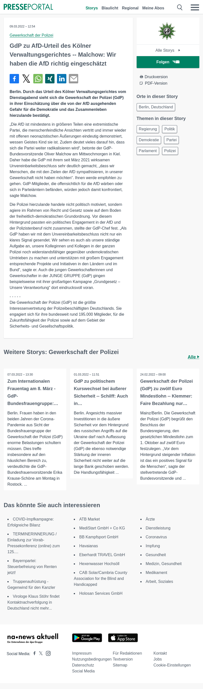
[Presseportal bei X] (39, 654)
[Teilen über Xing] (50, 78)
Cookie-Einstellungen (172, 665)
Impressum (82, 653)
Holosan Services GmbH (100, 593)
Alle (193, 357)
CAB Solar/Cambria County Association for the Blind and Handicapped (100, 578)
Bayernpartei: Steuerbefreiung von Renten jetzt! (32, 567)
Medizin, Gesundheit (164, 564)
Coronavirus (156, 537)
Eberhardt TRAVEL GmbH (102, 555)
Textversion (123, 659)
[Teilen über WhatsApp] (38, 78)
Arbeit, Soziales (159, 581)
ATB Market (89, 519)
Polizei (170, 151)
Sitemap (120, 665)
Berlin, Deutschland (156, 107)
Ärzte (150, 519)
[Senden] (73, 78)
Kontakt (160, 653)
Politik (169, 129)
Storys (92, 8)
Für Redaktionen (127, 653)
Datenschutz (83, 665)
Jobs (157, 659)
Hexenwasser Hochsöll (99, 564)
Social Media (83, 671)
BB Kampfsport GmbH (98, 537)
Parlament (148, 151)
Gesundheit (156, 555)
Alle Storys (167, 50)
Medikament (156, 572)
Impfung (153, 546)
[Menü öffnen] (194, 7)
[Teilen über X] (26, 78)
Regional (130, 8)
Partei (171, 140)
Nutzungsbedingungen (91, 659)
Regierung (148, 129)
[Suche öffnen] (180, 7)
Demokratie (149, 140)
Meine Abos (153, 8)
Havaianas (88, 546)
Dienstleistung (158, 528)
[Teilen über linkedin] (61, 78)
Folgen (167, 62)
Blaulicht (110, 8)
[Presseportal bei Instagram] (47, 653)
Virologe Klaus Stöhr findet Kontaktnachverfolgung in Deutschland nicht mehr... (33, 602)
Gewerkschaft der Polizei (31, 35)
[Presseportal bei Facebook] (33, 654)
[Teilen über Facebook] (14, 78)
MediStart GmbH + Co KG (102, 528)
